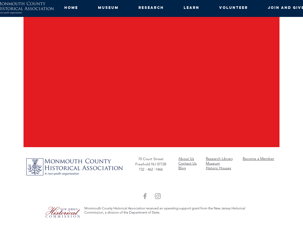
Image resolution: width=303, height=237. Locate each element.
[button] (114, 8)
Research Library (219, 158)
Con (181, 163)
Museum (213, 163)
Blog (182, 168)
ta (186, 163)
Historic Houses (218, 168)
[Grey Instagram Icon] (158, 196)
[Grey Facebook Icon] (145, 196)
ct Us (192, 163)
